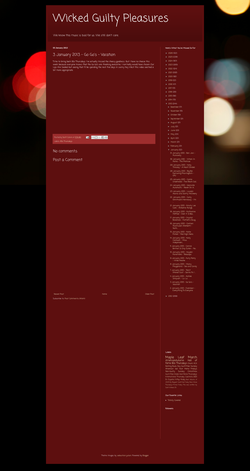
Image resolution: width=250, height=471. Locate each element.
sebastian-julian (124, 455)
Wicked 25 (172, 387)
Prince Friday (177, 385)
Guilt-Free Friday (183, 382)
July (173, 126)
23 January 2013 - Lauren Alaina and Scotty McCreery (183, 192)
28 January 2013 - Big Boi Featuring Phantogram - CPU (182, 173)
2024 (170, 61)
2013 (170, 103)
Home (104, 294)
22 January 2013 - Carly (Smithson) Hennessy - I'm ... (183, 199)
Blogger (146, 455)
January (175, 149)
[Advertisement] (104, 265)
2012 (170, 296)
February (175, 146)
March (174, 142)
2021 (170, 72)
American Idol (171, 368)
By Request (173, 382)
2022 (170, 68)
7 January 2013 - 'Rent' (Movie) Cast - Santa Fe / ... (182, 271)
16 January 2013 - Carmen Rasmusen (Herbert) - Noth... (181, 226)
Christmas (192, 371)
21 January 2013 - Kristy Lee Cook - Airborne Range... (183, 206)
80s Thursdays (66, 141)
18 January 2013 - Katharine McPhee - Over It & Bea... (182, 212)
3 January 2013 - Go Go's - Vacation (182, 283)
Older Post (149, 294)
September (176, 118)
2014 (170, 99)
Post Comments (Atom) (75, 298)
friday (183, 379)
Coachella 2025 (191, 377)
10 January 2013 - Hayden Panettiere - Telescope (181, 253)
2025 (170, 57)
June (173, 130)
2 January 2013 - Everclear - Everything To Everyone (182, 289)
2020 (170, 76)
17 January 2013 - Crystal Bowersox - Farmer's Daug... (183, 218)
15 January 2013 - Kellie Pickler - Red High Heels (181, 233)
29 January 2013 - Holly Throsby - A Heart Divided (182, 166)
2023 (170, 64)
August (174, 122)
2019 (170, 80)
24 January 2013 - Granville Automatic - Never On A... (182, 186)
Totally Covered (174, 400)
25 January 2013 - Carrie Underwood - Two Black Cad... (183, 180)
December (175, 107)
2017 (170, 88)
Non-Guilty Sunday (175, 371)
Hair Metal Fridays (188, 368)
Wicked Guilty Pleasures (110, 19)
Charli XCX (192, 363)
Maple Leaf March (181, 357)
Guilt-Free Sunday (189, 366)
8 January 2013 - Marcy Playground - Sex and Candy (183, 265)
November (175, 111)
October (174, 114)
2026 (170, 53)
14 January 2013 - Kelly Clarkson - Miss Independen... (180, 240)
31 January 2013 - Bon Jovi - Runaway (182, 154)
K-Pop (177, 379)
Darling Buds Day (173, 366)
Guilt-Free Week (172, 374)
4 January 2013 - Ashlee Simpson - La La (181, 277)
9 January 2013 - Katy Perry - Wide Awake (183, 259)
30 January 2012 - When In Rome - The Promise (182, 160)
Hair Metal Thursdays (188, 374)
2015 (170, 96)
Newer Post (59, 294)
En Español (169, 379)
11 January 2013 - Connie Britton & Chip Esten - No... (183, 247)
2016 (170, 92)
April (173, 138)
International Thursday (174, 377)
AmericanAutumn (174, 360)
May (173, 134)
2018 (170, 84)
